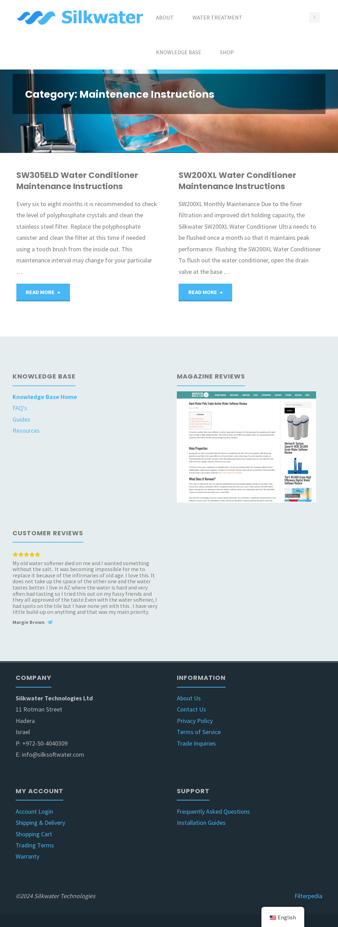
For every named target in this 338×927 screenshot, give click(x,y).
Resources (26, 430)
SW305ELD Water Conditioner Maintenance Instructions (77, 181)
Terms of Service (199, 732)
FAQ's (20, 408)
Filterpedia (308, 896)
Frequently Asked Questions (213, 811)
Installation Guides (201, 823)
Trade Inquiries (196, 743)
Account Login (34, 811)
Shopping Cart (34, 834)
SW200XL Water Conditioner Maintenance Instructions (237, 181)
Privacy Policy (195, 721)
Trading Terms (35, 845)
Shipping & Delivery (40, 823)
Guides (21, 419)
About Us (189, 698)
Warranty (27, 856)
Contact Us (191, 709)
